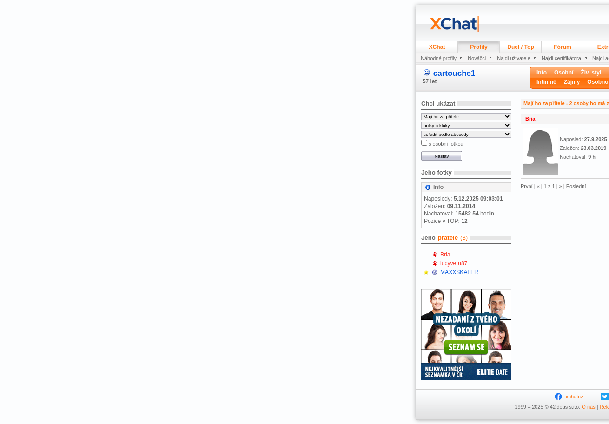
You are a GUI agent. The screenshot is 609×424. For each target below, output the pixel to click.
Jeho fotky (436, 172)
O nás (588, 407)
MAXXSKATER (459, 272)
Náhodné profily (439, 58)
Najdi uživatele (513, 58)
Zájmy (572, 82)
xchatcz (574, 396)
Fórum (562, 47)
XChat (437, 47)
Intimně (546, 82)
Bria (445, 254)
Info (541, 72)
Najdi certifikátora (561, 58)
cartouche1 (454, 73)
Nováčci (477, 58)
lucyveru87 (454, 263)
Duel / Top (520, 47)
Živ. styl (591, 72)
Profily (479, 47)
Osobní (563, 72)
